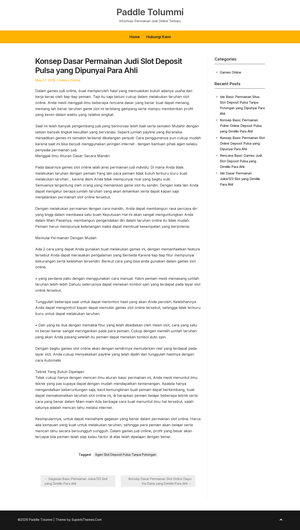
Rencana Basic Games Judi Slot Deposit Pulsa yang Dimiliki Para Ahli (241, 161)
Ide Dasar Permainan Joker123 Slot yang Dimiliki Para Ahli (240, 179)
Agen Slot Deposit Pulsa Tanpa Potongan (125, 454)
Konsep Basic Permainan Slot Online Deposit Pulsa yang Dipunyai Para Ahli (242, 143)
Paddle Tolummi (150, 12)
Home (134, 37)
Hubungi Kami (158, 37)
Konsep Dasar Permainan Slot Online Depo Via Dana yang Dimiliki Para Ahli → (160, 481)
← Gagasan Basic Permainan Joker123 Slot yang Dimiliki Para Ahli (75, 481)
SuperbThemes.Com (87, 519)
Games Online (69, 80)
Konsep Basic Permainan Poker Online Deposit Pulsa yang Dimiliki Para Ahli (241, 125)
